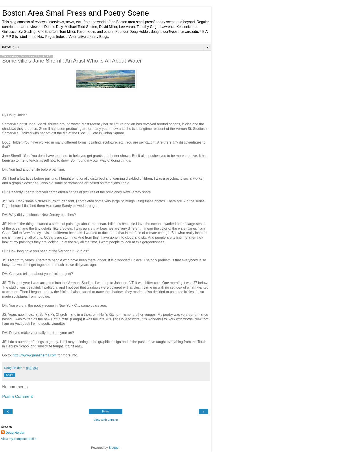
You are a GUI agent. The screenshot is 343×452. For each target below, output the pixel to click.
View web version (105, 420)
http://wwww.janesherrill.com (35, 355)
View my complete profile (18, 439)
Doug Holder (15, 432)
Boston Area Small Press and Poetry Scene (75, 13)
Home (105, 411)
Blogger (114, 447)
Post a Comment (17, 396)
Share (9, 374)
